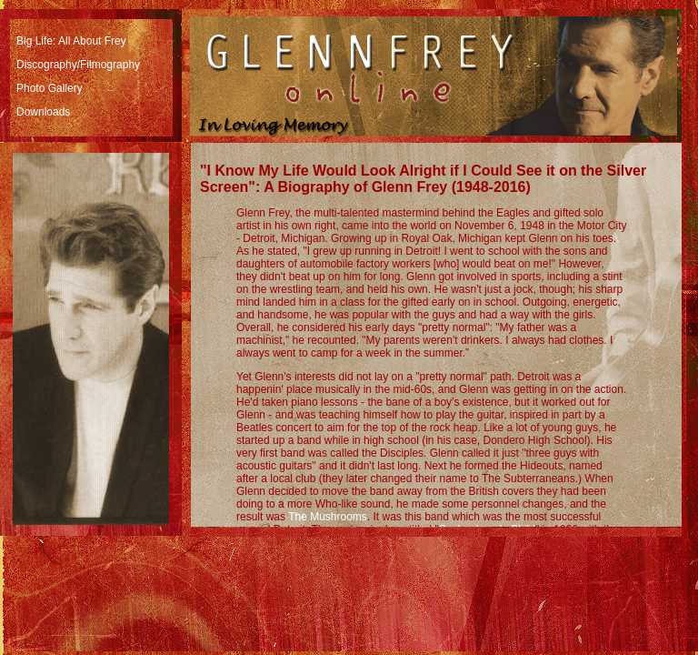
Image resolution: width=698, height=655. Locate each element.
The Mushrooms (327, 516)
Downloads (43, 112)
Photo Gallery (49, 88)
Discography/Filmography (78, 64)
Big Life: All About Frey (71, 41)
